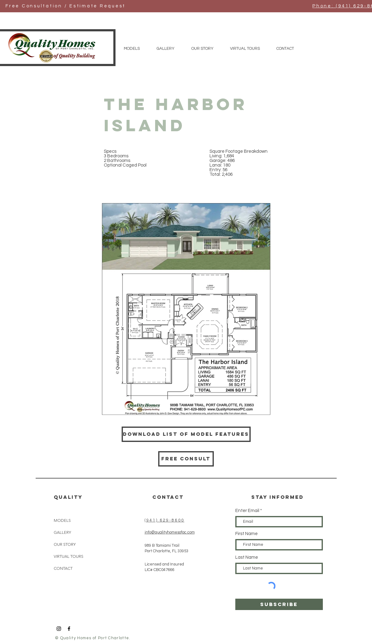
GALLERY (62, 532)
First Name (246, 533)
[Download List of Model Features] (186, 434)
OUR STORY (65, 544)
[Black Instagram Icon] (59, 629)
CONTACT (63, 568)
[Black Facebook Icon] (69, 629)
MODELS (62, 520)
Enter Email (247, 510)
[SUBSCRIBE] (279, 604)
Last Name (246, 557)
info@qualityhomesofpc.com (170, 532)
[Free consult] (186, 459)
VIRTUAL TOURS (68, 556)
